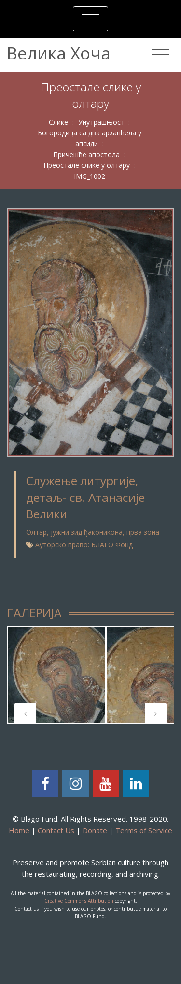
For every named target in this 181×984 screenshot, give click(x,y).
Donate (95, 830)
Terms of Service (143, 830)
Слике (58, 122)
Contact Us (56, 830)
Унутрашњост (101, 122)
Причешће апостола (86, 154)
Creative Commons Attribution (78, 900)
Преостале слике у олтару (86, 165)
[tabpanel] (56, 675)
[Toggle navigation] (90, 18)
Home (19, 830)
